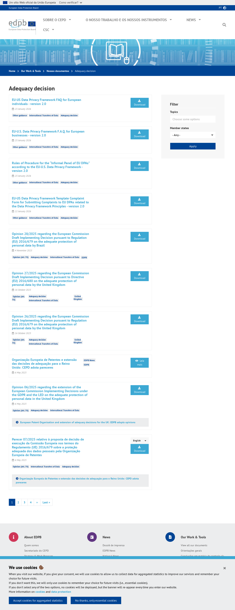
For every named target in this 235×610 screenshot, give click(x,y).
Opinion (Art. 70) (20, 257)
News (191, 19)
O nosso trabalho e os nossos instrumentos (126, 19)
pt (220, 7)
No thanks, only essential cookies (96, 600)
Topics (174, 112)
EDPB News (109, 550)
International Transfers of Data (43, 115)
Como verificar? (70, 2)
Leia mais (139, 362)
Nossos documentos (58, 71)
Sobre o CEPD (54, 19)
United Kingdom (78, 297)
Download (139, 102)
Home (12, 71)
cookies (40, 591)
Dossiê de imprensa (113, 545)
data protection (61, 591)
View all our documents (194, 545)
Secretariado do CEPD (36, 550)
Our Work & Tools (31, 71)
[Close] (224, 568)
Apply (192, 146)
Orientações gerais (191, 550)
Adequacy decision (69, 115)
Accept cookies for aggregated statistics (38, 600)
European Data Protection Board (23, 7)
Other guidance (20, 115)
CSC (46, 29)
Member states (179, 128)
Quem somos (31, 545)
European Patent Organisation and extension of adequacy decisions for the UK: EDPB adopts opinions (77, 422)
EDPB (84, 257)
